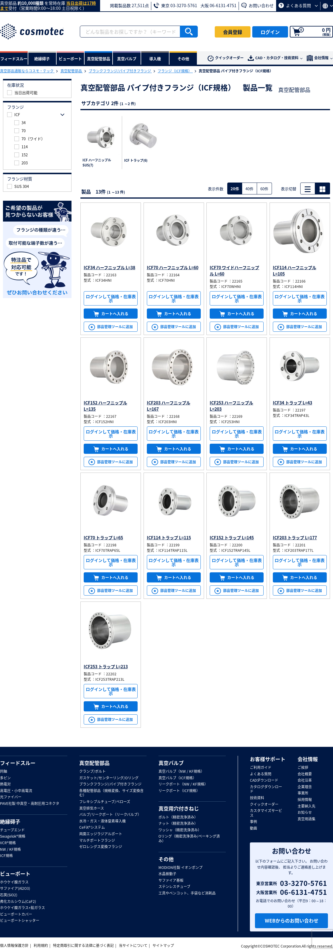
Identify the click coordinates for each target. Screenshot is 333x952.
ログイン (270, 31)
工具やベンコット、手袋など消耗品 (187, 893)
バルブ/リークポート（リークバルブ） (110, 814)
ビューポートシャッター (19, 920)
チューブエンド (12, 830)
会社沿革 (305, 780)
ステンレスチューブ (174, 886)
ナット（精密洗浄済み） (178, 823)
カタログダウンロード (266, 789)
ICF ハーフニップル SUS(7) (97, 163)
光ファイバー (10, 797)
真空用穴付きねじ (178, 808)
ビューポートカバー (16, 914)
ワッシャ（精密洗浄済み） (179, 830)
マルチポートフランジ (97, 840)
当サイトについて (133, 945)
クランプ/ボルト (92, 771)
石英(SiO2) (8, 895)
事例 (253, 821)
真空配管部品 (71, 71)
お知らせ (305, 812)
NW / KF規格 (10, 849)
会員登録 (232, 31)
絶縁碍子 (10, 821)
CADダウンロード (264, 780)
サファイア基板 (170, 880)
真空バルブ (171, 763)
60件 (264, 188)
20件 (235, 188)
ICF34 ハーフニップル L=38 (109, 267)
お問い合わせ (257, 5)
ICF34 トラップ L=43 (292, 403)
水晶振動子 (167, 874)
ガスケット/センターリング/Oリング (109, 778)
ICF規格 (6, 855)
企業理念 (305, 787)
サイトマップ (163, 945)
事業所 (303, 793)
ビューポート (15, 873)
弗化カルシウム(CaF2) (18, 901)
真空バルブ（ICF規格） (177, 778)
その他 (166, 859)
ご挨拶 (303, 767)
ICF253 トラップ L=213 (106, 666)
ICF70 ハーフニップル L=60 (172, 267)
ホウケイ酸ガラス (14, 882)
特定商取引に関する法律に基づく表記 (83, 945)
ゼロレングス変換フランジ (100, 847)
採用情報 (305, 799)
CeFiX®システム (92, 827)
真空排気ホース (91, 808)
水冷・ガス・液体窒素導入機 (102, 821)
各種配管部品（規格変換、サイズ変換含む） (111, 793)
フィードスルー (17, 763)
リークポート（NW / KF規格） (183, 784)
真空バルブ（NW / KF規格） (181, 771)
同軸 (3, 771)
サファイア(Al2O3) (15, 888)
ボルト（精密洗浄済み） (178, 817)
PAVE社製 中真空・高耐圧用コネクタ (29, 803)
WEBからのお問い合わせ (291, 920)
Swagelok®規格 (12, 836)
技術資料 (257, 798)
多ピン (5, 778)
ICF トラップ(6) (135, 160)
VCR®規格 (8, 843)
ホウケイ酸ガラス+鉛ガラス (22, 908)
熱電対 (5, 784)
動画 (253, 828)
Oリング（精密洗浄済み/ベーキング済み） (189, 838)
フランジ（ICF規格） (175, 71)
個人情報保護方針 (14, 945)
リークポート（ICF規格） (179, 791)
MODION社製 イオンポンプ (180, 867)
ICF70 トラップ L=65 (103, 537)
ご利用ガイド (260, 767)
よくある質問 (298, 5)
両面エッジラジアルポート (100, 834)
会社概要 (305, 774)
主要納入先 (306, 806)
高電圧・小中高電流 (16, 791)
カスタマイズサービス (266, 813)
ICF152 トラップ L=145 (232, 537)
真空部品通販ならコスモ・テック (27, 71)
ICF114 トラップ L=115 (169, 537)
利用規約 (41, 945)
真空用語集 (306, 819)
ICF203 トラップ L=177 (295, 537)
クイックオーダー (226, 58)
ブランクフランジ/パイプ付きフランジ (120, 71)
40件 (249, 188)
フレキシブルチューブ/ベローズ (104, 802)
